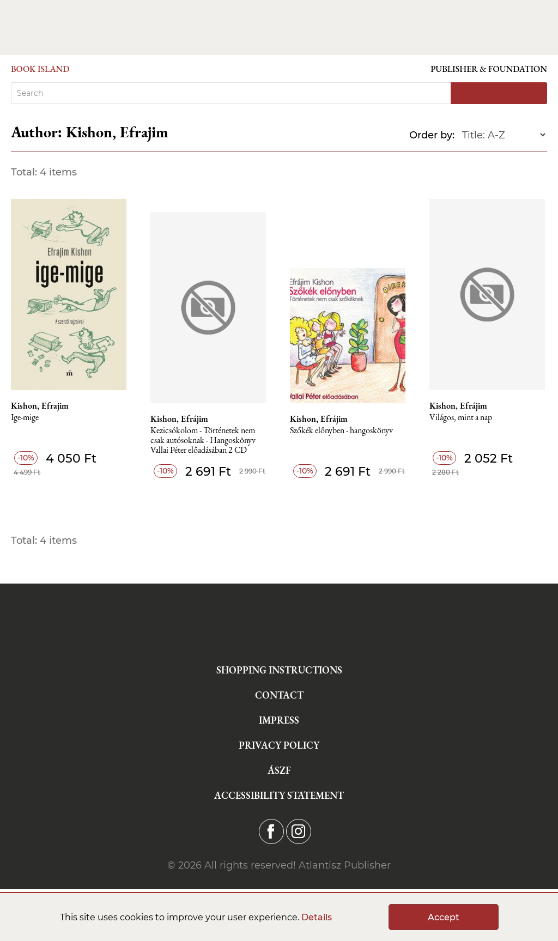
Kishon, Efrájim (179, 419)
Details (316, 917)
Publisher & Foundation (488, 69)
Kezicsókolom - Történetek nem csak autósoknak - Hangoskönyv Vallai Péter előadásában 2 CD (203, 441)
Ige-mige (25, 417)
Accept (443, 917)
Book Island (40, 69)
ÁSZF (279, 770)
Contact (279, 695)
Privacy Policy (279, 745)
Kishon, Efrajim (40, 406)
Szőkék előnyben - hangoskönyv (341, 431)
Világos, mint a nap (460, 417)
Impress (279, 720)
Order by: (431, 135)
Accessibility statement (279, 795)
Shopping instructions (279, 670)
